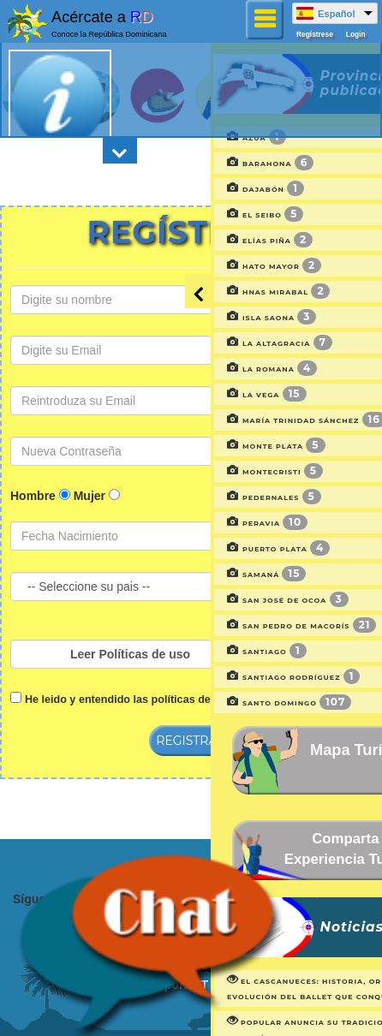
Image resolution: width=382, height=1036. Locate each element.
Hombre (33, 496)
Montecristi (210, 471)
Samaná (201, 574)
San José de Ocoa (223, 600)
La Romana (207, 369)
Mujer (89, 496)
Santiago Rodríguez (228, 677)
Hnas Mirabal (213, 292)
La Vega (202, 394)
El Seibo (200, 215)
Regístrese (314, 34)
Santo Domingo (224, 703)
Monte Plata (211, 446)
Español (336, 14)
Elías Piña (205, 240)
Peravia (202, 523)
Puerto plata (213, 549)
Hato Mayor (209, 266)
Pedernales (209, 497)
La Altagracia (215, 343)
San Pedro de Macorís (236, 626)
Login (356, 34)
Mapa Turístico (292, 750)
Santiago (202, 651)
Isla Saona (206, 317)
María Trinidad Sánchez (241, 420)
